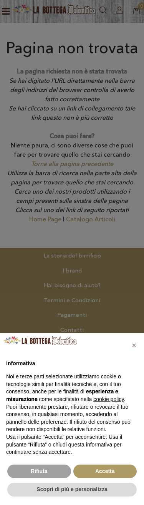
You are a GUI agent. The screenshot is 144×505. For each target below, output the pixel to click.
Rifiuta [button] (39, 471)
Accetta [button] (105, 471)
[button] (134, 345)
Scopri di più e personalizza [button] (71, 489)
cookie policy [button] (108, 399)
